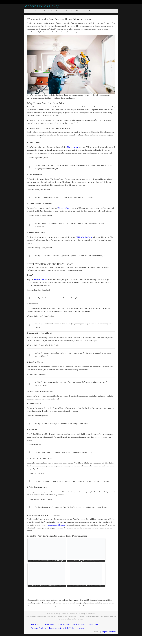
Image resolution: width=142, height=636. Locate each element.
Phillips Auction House (84, 237)
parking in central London (56, 525)
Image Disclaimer (79, 624)
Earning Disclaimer (63, 624)
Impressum (80, 628)
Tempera (104, 632)
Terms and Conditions (38, 628)
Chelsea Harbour (64, 208)
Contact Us (35, 624)
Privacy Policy (93, 624)
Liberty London (72, 147)
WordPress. (112, 632)
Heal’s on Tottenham (41, 280)
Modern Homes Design (41, 6)
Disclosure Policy (48, 624)
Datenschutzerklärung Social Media (61, 628)
